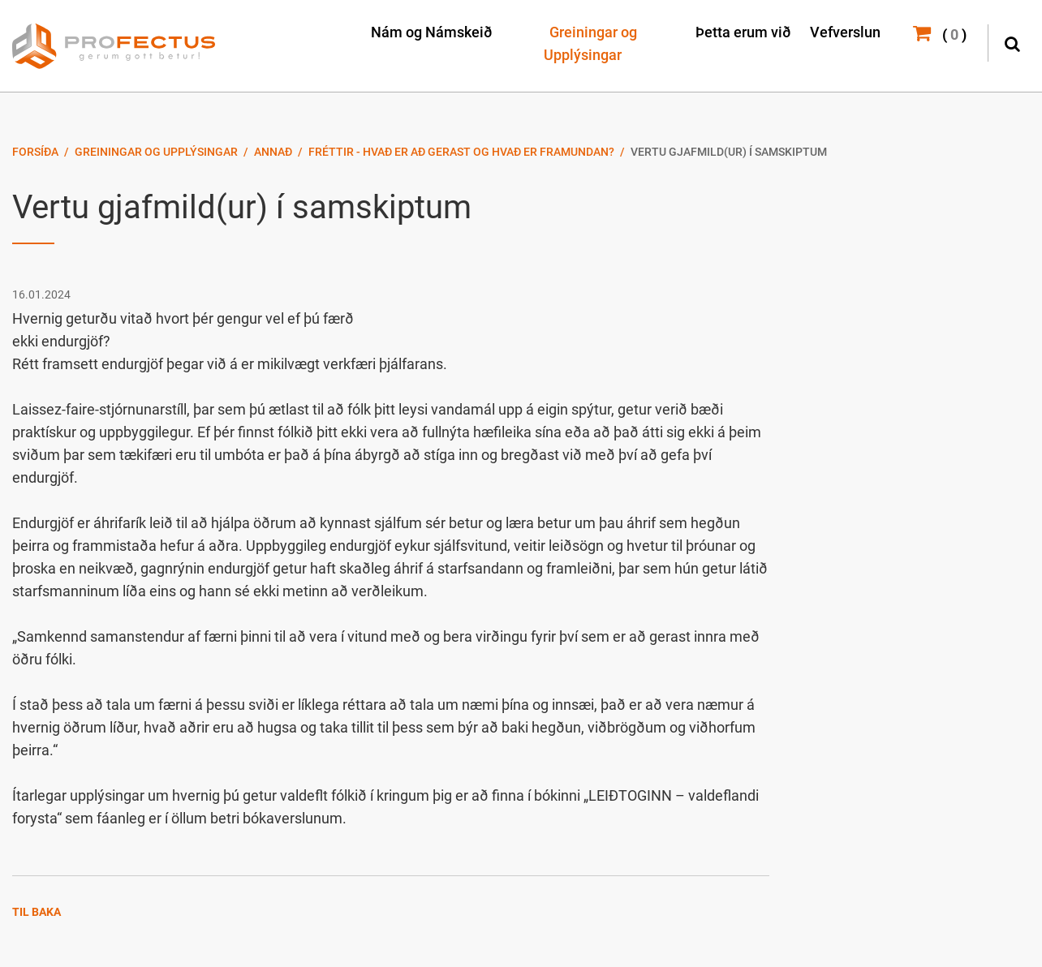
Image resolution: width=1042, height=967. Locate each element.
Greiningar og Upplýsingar (156, 151)
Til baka (36, 911)
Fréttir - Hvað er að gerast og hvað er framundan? (461, 151)
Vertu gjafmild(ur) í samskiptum (729, 151)
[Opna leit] (1012, 42)
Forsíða (35, 151)
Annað (273, 151)
